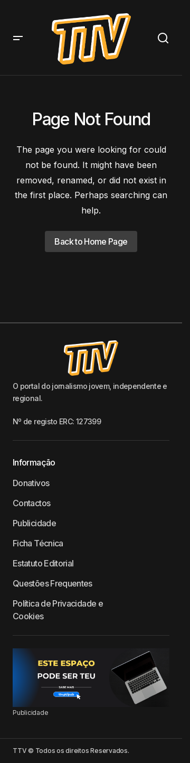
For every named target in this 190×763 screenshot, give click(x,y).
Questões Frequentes (52, 583)
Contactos (31, 503)
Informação (34, 462)
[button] (18, 39)
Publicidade (34, 523)
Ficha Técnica (38, 543)
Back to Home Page (90, 241)
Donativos (31, 483)
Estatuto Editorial (43, 563)
